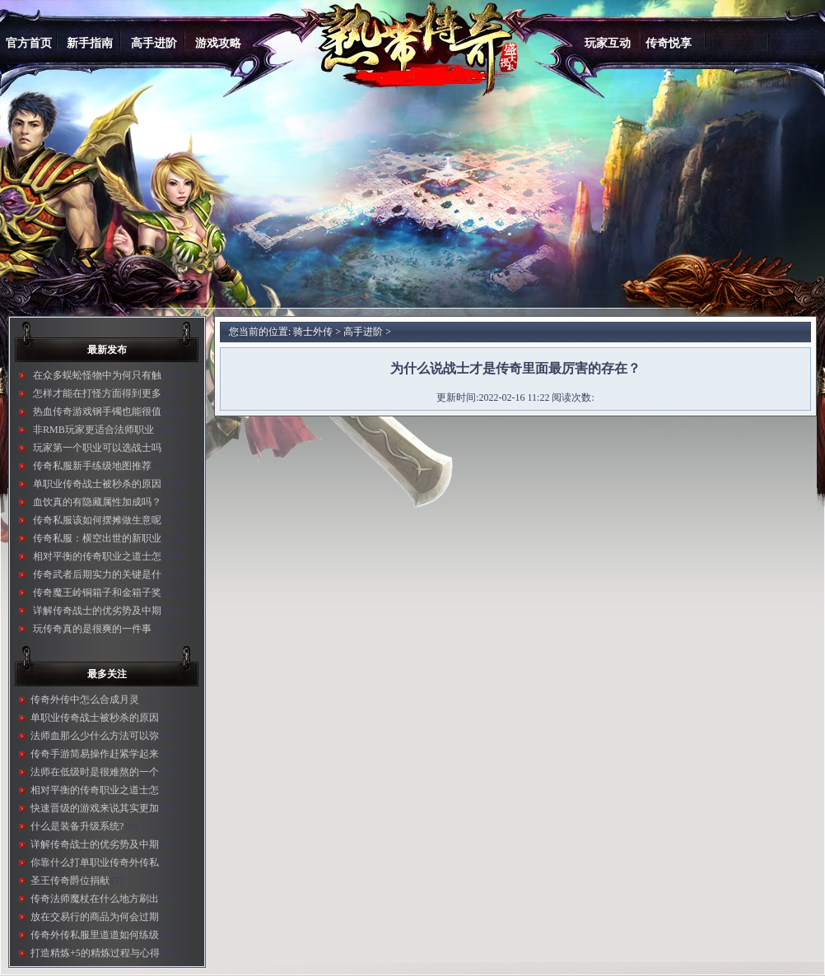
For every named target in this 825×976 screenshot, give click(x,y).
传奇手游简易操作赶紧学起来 (94, 754)
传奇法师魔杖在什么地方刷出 (94, 898)
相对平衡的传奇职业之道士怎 (97, 556)
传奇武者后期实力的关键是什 (97, 574)
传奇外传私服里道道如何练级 (94, 935)
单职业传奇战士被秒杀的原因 (97, 484)
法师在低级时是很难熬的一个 (94, 772)
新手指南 (90, 43)
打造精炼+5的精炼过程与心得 (95, 953)
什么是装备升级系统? (77, 826)
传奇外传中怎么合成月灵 (84, 699)
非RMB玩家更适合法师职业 (93, 429)
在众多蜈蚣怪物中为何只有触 (97, 375)
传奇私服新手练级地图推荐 (92, 466)
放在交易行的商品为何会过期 (94, 917)
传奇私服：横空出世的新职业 (97, 538)
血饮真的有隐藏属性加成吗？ (97, 502)
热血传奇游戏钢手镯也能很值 (97, 411)
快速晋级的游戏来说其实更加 (94, 808)
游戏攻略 (218, 43)
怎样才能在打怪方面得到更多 (97, 393)
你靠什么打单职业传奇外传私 (94, 862)
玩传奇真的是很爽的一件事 (92, 628)
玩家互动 (608, 43)
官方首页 (29, 43)
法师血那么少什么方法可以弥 (94, 735)
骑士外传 (313, 331)
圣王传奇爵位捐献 (70, 880)
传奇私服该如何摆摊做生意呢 (97, 520)
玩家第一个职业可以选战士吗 (97, 447)
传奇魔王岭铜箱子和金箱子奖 (97, 592)
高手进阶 (154, 43)
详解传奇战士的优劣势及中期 (97, 610)
